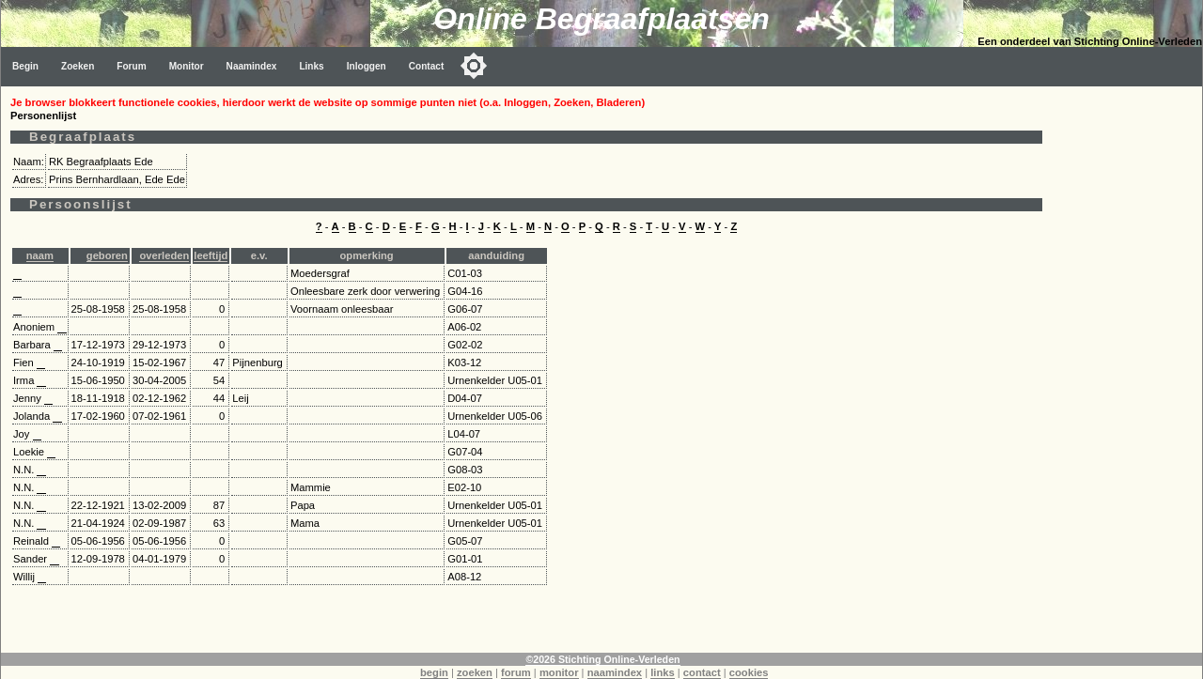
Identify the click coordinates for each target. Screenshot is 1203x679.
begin (434, 672)
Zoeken (77, 66)
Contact (427, 66)
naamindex (614, 672)
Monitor (186, 66)
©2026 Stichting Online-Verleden (602, 659)
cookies (749, 672)
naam (40, 255)
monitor (559, 672)
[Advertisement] (1127, 368)
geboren (107, 255)
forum (516, 672)
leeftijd (210, 255)
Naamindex (252, 66)
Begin (25, 66)
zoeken (474, 672)
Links (311, 66)
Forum (131, 66)
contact (702, 672)
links (662, 672)
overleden (164, 255)
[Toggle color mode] (473, 66)
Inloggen (366, 66)
